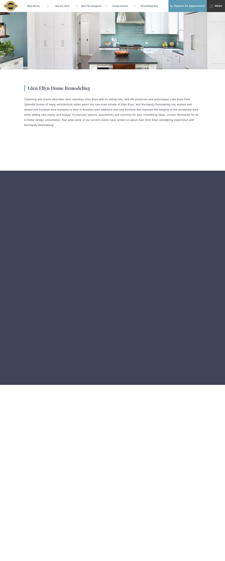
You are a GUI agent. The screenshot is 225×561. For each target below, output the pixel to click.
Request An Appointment (187, 6)
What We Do (33, 6)
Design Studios (120, 6)
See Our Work (62, 6)
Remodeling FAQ (149, 6)
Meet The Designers (91, 6)
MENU (216, 6)
